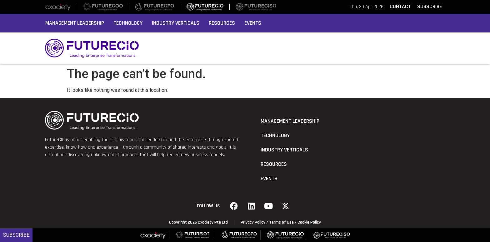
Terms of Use (281, 222)
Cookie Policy (309, 222)
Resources (222, 23)
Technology (127, 23)
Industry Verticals (175, 23)
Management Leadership (74, 23)
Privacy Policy (253, 222)
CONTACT (400, 6)
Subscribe (16, 235)
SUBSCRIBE (429, 6)
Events (252, 23)
